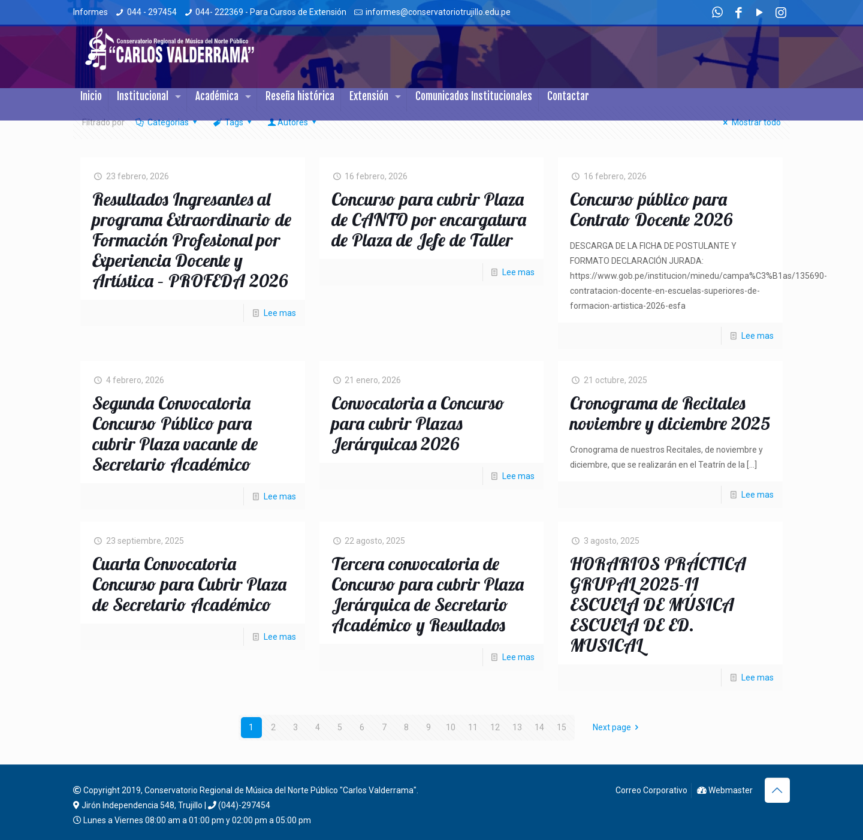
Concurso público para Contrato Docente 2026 (651, 209)
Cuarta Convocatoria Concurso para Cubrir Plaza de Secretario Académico (189, 584)
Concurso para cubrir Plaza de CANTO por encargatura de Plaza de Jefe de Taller (428, 219)
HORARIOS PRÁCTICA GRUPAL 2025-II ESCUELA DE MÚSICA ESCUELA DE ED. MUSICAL (658, 604)
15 (561, 727)
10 (450, 727)
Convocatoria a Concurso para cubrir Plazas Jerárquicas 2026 (418, 423)
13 (517, 727)
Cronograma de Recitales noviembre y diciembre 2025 (670, 413)
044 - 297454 (152, 12)
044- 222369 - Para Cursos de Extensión (270, 12)
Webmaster (725, 790)
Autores (293, 122)
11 (473, 727)
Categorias (167, 122)
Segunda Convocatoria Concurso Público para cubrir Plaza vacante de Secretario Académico (175, 433)
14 (539, 727)
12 (495, 727)
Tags (233, 122)
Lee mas (280, 313)
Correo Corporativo (650, 790)
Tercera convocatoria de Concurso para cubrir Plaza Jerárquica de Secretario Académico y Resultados (427, 594)
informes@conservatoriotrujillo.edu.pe (438, 12)
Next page (618, 727)
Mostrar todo (750, 122)
